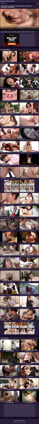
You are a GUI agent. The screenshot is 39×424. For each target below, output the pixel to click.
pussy (33, 31)
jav (8, 31)
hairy (27, 31)
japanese (5, 31)
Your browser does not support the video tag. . (19, 19)
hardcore (14, 31)
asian (2, 31)
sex (30, 31)
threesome (24, 31)
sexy (11, 31)
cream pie (19, 31)
